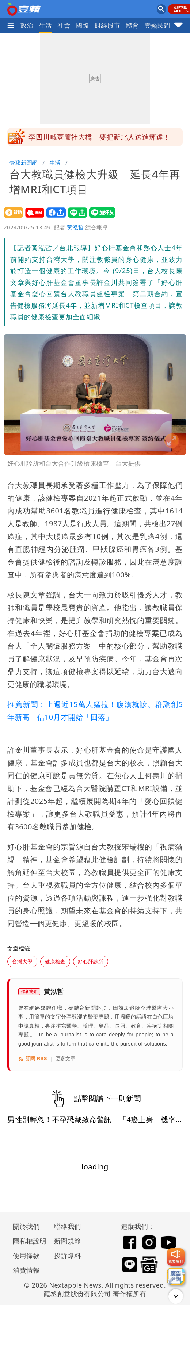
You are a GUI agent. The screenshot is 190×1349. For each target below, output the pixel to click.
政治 (26, 25)
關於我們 (26, 1226)
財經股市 (107, 25)
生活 (45, 25)
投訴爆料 (67, 1255)
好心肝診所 (90, 961)
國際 (82, 25)
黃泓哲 (75, 227)
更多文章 (66, 1058)
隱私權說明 (27, 1241)
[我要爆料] (176, 1257)
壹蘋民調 (157, 25)
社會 (64, 25)
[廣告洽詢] (176, 1276)
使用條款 (26, 1255)
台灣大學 (22, 961)
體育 (132, 25)
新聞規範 (67, 1241)
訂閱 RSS (32, 1059)
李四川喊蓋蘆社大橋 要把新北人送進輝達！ (99, 137)
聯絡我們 (67, 1226)
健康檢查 (55, 961)
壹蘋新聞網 (24, 162)
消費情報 (26, 1270)
